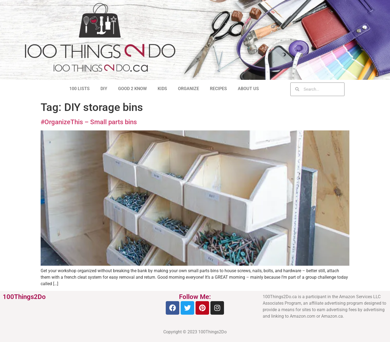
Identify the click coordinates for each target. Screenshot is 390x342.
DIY (103, 88)
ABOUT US (248, 88)
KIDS (162, 88)
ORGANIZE (188, 88)
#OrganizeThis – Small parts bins (89, 122)
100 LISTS (79, 88)
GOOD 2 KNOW (132, 88)
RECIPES (218, 88)
